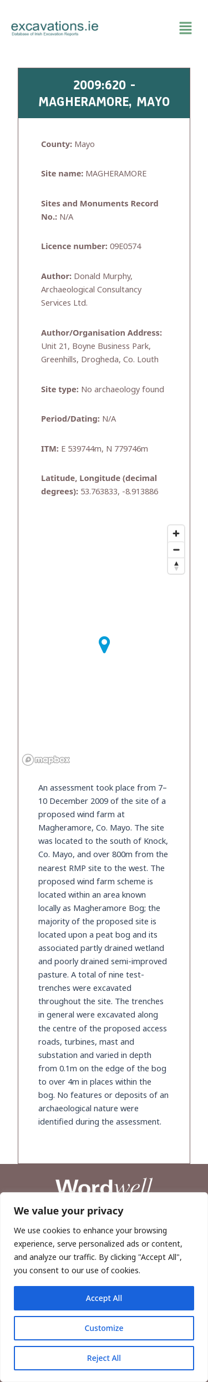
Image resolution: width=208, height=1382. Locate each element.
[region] (104, 1287)
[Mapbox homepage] (46, 759)
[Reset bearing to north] (176, 566)
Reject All (104, 1358)
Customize (103, 1328)
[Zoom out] (176, 549)
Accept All (104, 1298)
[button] (153, 28)
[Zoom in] (176, 533)
